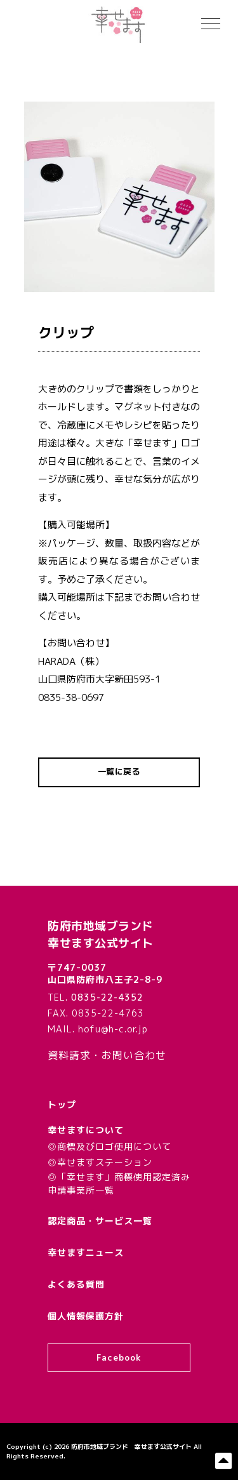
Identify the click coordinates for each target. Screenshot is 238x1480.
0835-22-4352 (107, 997)
